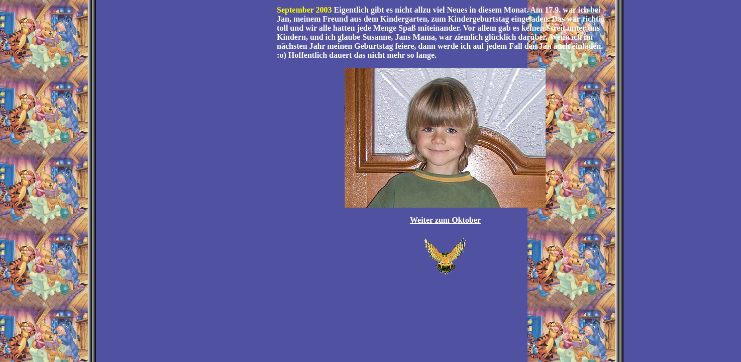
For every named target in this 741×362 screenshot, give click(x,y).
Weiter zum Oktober (445, 220)
